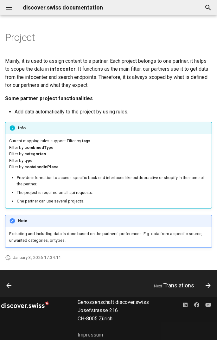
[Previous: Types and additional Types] (9, 285)
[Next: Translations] (181, 285)
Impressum (90, 335)
